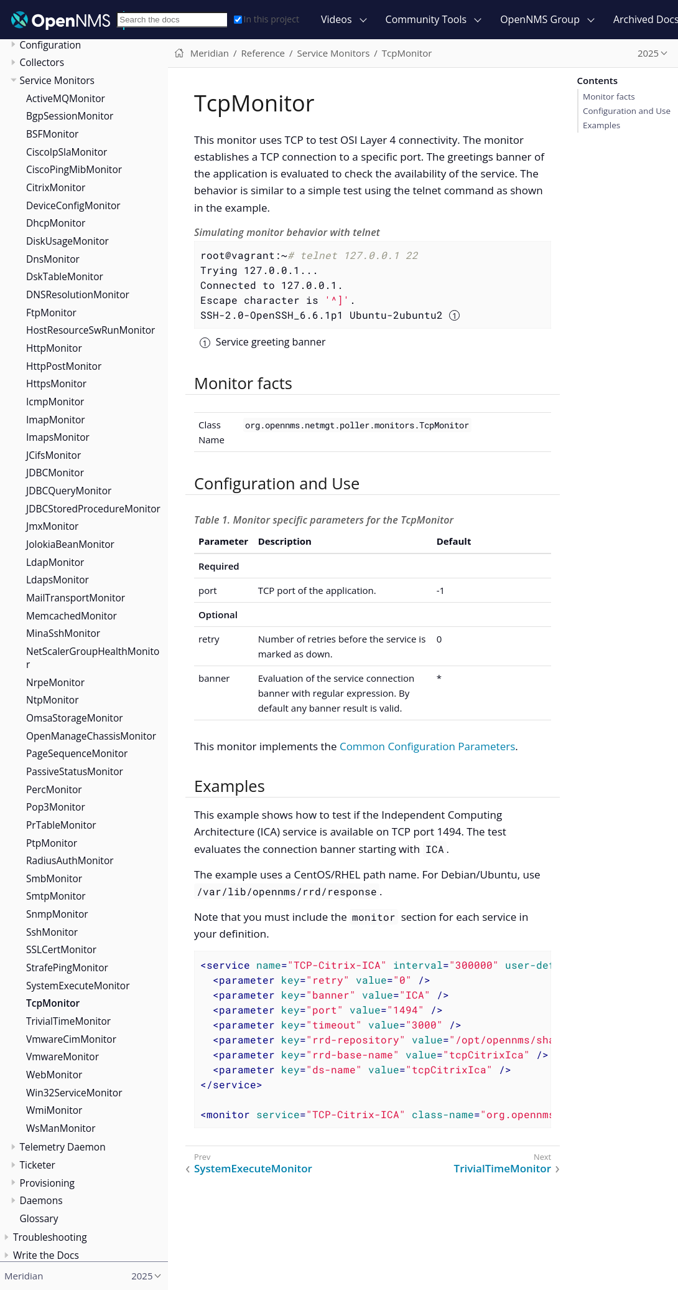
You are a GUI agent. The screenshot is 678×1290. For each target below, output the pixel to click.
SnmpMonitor (57, 914)
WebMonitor (54, 1074)
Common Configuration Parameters (427, 746)
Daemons (41, 1200)
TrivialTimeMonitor (68, 1021)
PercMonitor (54, 789)
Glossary (39, 1218)
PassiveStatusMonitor (74, 771)
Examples (601, 125)
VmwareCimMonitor (71, 1039)
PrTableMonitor (61, 825)
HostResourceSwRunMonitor (90, 330)
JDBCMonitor (55, 472)
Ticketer (37, 1165)
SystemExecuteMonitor (78, 985)
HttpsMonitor (56, 383)
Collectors (42, 62)
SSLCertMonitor (61, 949)
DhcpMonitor (55, 223)
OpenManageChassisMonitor (91, 736)
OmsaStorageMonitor (74, 718)
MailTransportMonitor (75, 598)
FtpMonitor (51, 312)
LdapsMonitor (57, 579)
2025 (648, 53)
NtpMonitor (52, 700)
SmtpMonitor (56, 896)
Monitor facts (609, 96)
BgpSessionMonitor (69, 116)
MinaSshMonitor (63, 633)
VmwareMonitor (62, 1056)
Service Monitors (57, 80)
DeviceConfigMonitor (73, 205)
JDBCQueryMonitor (68, 490)
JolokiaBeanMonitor (70, 544)
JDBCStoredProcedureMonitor (93, 509)
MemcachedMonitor (71, 616)
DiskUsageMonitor (67, 241)
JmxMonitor (52, 526)
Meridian (209, 53)
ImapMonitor (55, 419)
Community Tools (426, 19)
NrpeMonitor (55, 682)
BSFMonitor (52, 134)
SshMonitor (52, 932)
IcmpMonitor (55, 401)
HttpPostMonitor (63, 366)
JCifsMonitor (53, 455)
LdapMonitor (55, 562)
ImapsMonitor (58, 437)
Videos (336, 19)
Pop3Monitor (55, 807)
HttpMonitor (54, 348)
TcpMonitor (53, 1003)
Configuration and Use (627, 110)
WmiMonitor (54, 1110)
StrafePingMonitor (67, 967)
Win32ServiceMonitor (74, 1092)
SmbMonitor (54, 878)
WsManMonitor (61, 1128)
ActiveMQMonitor (65, 98)
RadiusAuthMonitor (70, 860)
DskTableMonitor (64, 276)
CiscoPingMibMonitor (74, 169)
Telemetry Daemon (63, 1147)
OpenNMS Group (540, 19)
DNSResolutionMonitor (77, 294)
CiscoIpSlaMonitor (66, 152)
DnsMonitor (53, 259)
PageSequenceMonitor (77, 753)
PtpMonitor (51, 843)
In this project (266, 19)
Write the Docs (46, 1255)
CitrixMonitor (55, 187)
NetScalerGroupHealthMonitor (92, 657)
